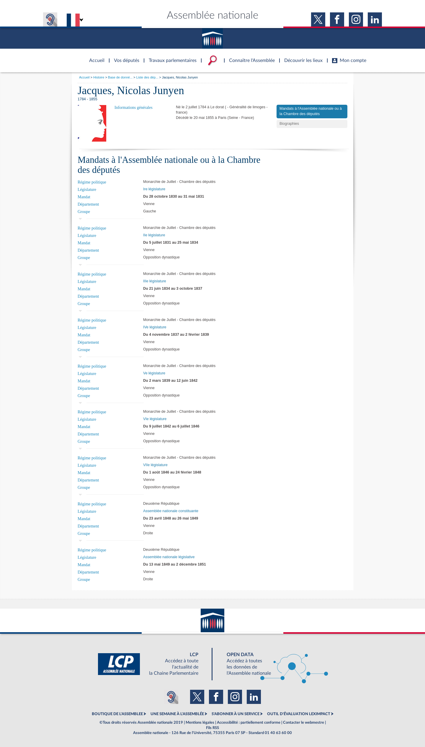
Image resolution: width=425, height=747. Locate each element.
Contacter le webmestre (303, 722)
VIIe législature (155, 465)
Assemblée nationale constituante (170, 511)
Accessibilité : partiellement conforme (248, 722)
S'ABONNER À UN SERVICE (235, 714)
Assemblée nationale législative (168, 557)
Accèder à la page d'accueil (94, 57)
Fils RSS (212, 728)
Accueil (84, 77)
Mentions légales (200, 722)
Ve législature (154, 373)
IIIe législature (154, 281)
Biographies (289, 124)
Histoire (98, 77)
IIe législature (154, 235)
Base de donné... (120, 77)
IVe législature (154, 327)
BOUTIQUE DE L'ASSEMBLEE (117, 714)
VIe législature (154, 419)
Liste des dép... (147, 77)
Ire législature (154, 189)
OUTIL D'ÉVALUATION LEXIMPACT (298, 714)
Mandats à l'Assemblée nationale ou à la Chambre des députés (310, 111)
